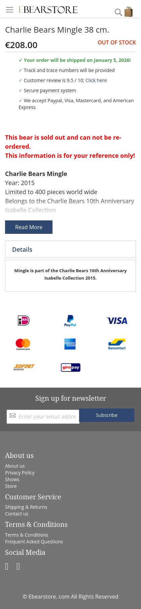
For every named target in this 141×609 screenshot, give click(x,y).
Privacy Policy (19, 472)
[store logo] (48, 8)
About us (15, 466)
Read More (28, 227)
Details (22, 249)
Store (11, 486)
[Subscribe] (106, 415)
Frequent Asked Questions (34, 541)
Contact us (16, 513)
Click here (96, 80)
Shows (12, 479)
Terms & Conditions (26, 535)
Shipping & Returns (26, 507)
